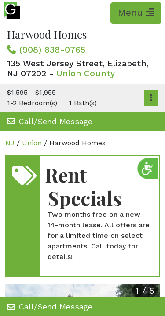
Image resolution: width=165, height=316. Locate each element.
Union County (85, 73)
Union (32, 143)
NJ (10, 143)
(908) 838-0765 (52, 49)
